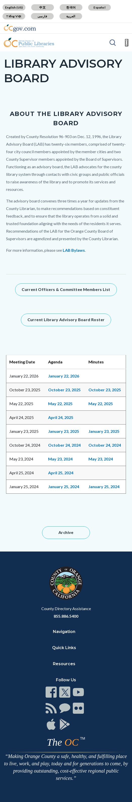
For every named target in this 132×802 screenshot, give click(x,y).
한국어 (71, 7)
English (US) (14, 7)
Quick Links (64, 647)
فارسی (42, 16)
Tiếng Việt (14, 16)
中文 (42, 7)
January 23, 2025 (63, 431)
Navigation (64, 631)
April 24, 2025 (60, 417)
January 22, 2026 (63, 375)
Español (99, 7)
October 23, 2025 (64, 389)
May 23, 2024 (100, 458)
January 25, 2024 (63, 486)
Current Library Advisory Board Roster (66, 319)
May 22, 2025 (60, 403)
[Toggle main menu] (126, 42)
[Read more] (20, 28)
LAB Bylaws (74, 250)
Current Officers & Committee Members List (66, 289)
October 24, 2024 (64, 445)
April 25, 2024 (60, 472)
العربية (70, 16)
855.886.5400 (66, 616)
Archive (66, 532)
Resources (64, 663)
